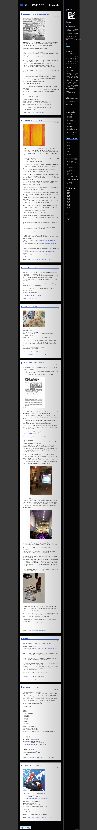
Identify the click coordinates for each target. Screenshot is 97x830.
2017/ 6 (68, 201)
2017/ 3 (68, 205)
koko (68, 141)
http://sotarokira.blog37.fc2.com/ (72, 98)
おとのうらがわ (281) (71, 120)
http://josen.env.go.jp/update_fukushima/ (32, 295)
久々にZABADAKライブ (71, 182)
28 (73, 63)
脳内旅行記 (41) (70, 117)
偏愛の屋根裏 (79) (70, 126)
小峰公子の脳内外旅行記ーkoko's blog (41, 5)
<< (70, 53)
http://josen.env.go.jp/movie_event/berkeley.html (33, 622)
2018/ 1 (68, 193)
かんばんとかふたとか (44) (72, 132)
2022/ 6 (68, 192)
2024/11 (72, 53)
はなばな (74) (69, 122)
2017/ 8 (68, 199)
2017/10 (68, 196)
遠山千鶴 (68, 148)
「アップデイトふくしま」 (30, 267)
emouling (68, 151)
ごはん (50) (69, 125)
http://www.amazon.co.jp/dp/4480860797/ (74, 39)
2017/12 (68, 195)
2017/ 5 (68, 202)
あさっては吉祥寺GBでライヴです (32, 687)
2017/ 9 (68, 198)
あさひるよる (29, 354)
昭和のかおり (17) (70, 134)
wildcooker (69, 152)
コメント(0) (40, 112)
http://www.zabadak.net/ (70, 26)
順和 (68, 149)
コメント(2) (28, 298)
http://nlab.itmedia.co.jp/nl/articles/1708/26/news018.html (35, 798)
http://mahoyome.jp (27, 811)
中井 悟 (68, 145)
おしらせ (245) (70, 119)
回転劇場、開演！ (70, 161)
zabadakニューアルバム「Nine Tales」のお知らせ (36, 14)
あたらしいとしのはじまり (30, 306)
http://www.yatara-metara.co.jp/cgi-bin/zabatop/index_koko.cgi (71, 105)
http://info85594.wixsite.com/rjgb (30, 744)
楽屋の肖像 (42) (70, 128)
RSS (72, 213)
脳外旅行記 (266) (70, 116)
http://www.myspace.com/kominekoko (73, 94)
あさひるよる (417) (70, 114)
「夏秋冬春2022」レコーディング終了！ (34, 120)
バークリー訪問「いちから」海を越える (33, 362)
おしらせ (28, 112)
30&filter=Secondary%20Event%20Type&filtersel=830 (35, 436)
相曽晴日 (68, 171)
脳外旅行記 (35, 630)
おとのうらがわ (34, 112)
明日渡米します (27, 638)
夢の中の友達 (69, 183)
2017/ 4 (68, 204)
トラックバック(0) (47, 112)
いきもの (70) (69, 123)
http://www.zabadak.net (70, 88)
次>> (59, 9)
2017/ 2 (68, 207)
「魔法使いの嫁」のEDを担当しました (33, 765)
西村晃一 (68, 142)
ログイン (72, 219)
